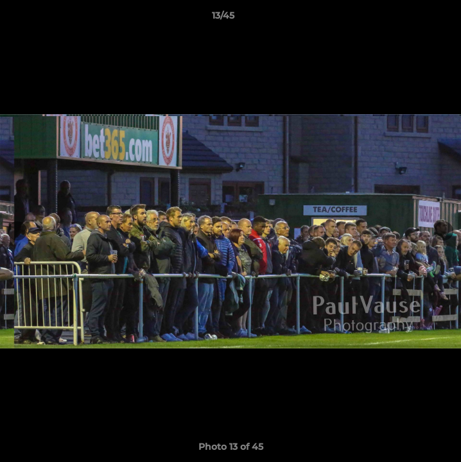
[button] (414, 18)
